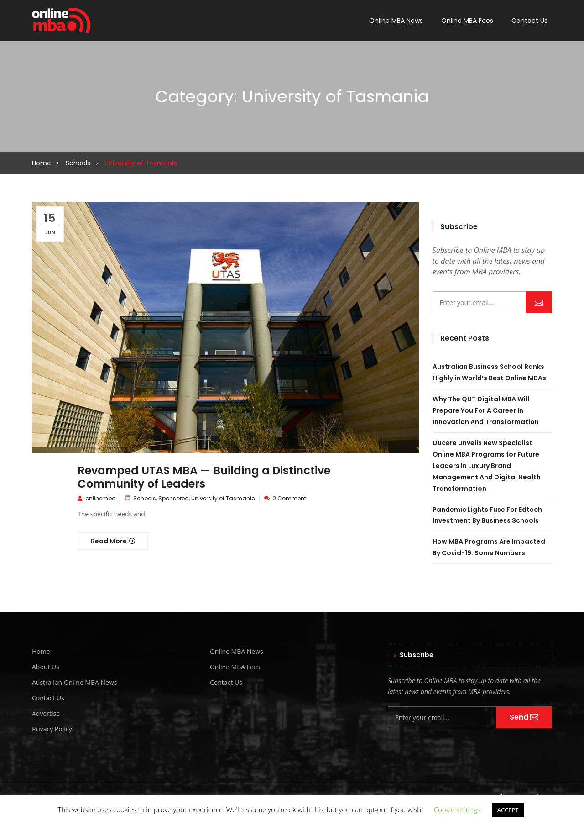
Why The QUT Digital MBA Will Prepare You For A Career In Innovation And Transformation (486, 410)
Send (539, 302)
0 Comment (289, 498)
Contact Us (529, 20)
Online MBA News (396, 20)
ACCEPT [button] (508, 810)
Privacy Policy (52, 729)
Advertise (46, 713)
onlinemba (100, 498)
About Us (45, 666)
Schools (78, 163)
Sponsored (173, 498)
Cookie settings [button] (457, 809)
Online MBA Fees (467, 20)
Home (41, 163)
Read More (113, 541)
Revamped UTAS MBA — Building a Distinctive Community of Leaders (204, 477)
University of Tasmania (223, 498)
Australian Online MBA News (74, 682)
